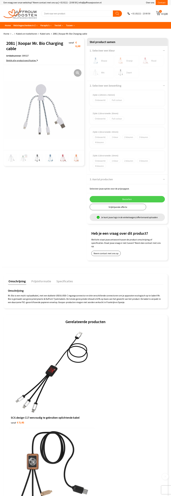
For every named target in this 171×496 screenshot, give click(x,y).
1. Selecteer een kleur (102, 50)
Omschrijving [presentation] (16, 280)
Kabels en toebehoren (26, 33)
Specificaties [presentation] (61, 280)
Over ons (150, 2)
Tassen (69, 25)
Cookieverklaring (96, 416)
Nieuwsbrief (53, 420)
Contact (162, 2)
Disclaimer (93, 424)
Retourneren (54, 433)
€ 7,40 (95, 377)
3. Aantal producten (101, 179)
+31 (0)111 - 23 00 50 (140, 13)
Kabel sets (45, 33)
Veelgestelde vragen (57, 424)
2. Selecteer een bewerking (105, 85)
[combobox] (77, 13)
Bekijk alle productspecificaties (22, 60)
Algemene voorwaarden (99, 411)
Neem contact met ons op (106, 253)
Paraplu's (44, 25)
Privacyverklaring (96, 420)
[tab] (16, 281)
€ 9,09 (56, 377)
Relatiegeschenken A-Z (24, 25)
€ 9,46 (17, 381)
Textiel (57, 25)
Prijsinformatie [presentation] (39, 280)
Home (8, 25)
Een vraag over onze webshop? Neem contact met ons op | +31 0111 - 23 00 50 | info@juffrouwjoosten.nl (52, 2)
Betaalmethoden (56, 428)
